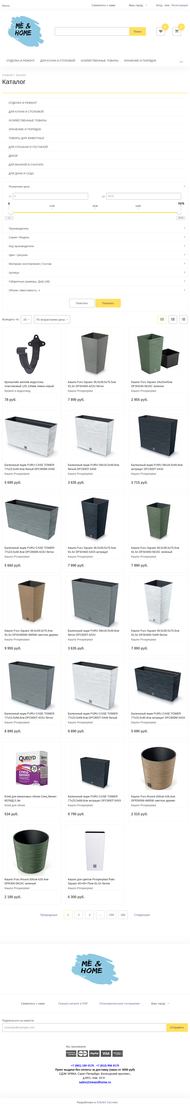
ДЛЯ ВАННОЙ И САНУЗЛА (26, 171)
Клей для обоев (15, 811)
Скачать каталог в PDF (73, 1010)
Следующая (142, 921)
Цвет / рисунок (18, 261)
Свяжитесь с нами (33, 1010)
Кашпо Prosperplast (80, 397)
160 (123, 921)
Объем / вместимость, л (24, 296)
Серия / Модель (19, 243)
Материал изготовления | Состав (30, 270)
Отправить (177, 1033)
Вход (159, 5)
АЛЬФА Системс (107, 1108)
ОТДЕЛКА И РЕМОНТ (20, 67)
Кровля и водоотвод (17, 397)
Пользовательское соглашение (120, 1010)
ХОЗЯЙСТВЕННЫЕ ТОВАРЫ (99, 67)
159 (111, 921)
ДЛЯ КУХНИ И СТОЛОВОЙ (57, 67)
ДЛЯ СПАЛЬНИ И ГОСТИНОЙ (28, 153)
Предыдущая (48, 921)
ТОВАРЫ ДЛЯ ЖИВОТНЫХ (26, 144)
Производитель (19, 235)
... (181, 67)
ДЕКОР (13, 162)
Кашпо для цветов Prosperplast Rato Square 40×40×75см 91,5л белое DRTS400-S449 (91, 890)
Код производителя (21, 252)
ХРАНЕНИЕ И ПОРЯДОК (140, 67)
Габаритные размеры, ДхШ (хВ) (29, 288)
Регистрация (180, 5)
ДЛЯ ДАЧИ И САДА (21, 179)
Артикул (14, 279)
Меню (6, 5)
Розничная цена (19, 193)
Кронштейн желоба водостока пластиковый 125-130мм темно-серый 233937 (29, 392)
